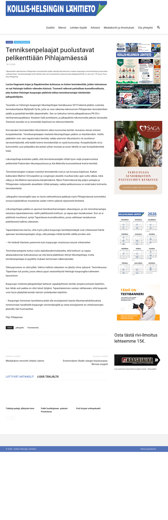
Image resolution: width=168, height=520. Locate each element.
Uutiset (9, 42)
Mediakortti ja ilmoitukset (119, 27)
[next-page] (13, 486)
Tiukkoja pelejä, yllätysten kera (20, 476)
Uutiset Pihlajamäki (22, 42)
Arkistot (95, 27)
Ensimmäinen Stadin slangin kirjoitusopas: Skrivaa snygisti (85, 430)
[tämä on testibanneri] (138, 319)
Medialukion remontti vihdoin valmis (25, 428)
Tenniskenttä (32, 395)
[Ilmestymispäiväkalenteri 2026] (138, 276)
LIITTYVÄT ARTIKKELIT (20, 444)
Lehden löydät (78, 27)
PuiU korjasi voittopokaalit (88, 476)
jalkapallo (20, 395)
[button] (158, 27)
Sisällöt (50, 27)
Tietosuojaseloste (148, 517)
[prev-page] (8, 486)
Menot (62, 27)
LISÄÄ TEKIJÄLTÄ (48, 444)
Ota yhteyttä (145, 27)
